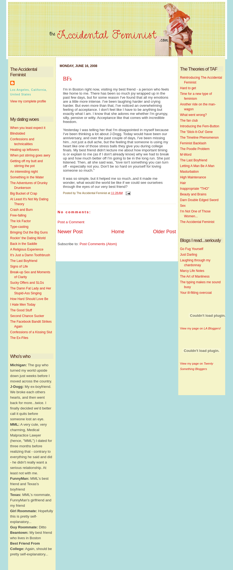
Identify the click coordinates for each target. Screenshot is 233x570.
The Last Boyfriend (23, 261)
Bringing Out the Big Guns (29, 232)
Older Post (164, 231)
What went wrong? (193, 115)
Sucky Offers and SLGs (27, 283)
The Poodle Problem (195, 149)
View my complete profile (28, 101)
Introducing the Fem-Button (199, 126)
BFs (67, 79)
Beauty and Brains (193, 194)
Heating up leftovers (24, 150)
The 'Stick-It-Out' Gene (196, 132)
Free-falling (18, 215)
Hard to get (188, 88)
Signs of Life (19, 266)
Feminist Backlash (193, 143)
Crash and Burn (21, 210)
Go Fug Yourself (191, 249)
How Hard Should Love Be (29, 299)
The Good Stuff (21, 310)
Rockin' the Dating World (28, 238)
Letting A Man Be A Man (197, 166)
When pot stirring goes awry (30, 155)
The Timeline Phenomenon (199, 137)
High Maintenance (193, 177)
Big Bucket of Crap (23, 193)
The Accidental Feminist (197, 222)
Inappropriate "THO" (194, 189)
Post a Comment (71, 222)
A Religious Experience (26, 249)
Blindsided (17, 133)
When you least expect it (28, 128)
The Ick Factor (20, 221)
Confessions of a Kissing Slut (31, 332)
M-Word (185, 154)
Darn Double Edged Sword (199, 200)
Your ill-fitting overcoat (196, 293)
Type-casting (19, 227)
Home (117, 231)
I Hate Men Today (23, 304)
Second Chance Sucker (27, 316)
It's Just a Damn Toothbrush (30, 255)
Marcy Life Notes (192, 271)
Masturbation (189, 172)
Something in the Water (27, 177)
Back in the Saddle (23, 244)
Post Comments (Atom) (98, 244)
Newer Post (70, 231)
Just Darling (188, 254)
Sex (183, 206)
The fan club (189, 120)
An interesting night (24, 172)
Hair (183, 183)
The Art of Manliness (195, 276)
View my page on (200, 328)
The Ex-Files (19, 338)
